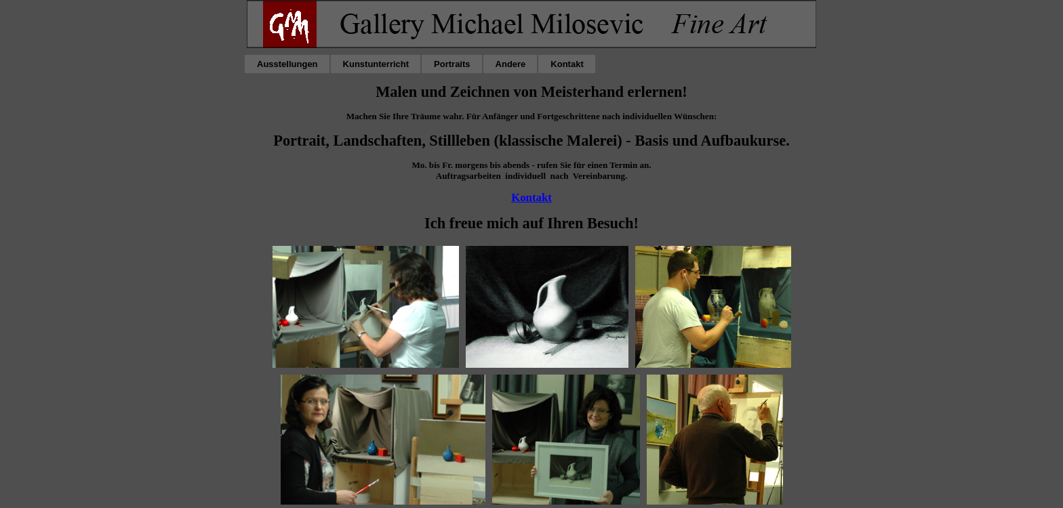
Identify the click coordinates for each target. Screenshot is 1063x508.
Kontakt (531, 197)
